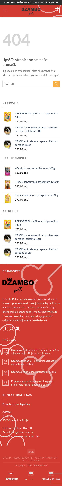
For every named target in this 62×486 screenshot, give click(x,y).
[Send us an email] (17, 328)
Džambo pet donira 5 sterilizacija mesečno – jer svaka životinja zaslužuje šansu (35, 351)
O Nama (7, 458)
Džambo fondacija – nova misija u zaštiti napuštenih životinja (33, 362)
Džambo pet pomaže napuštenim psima (33, 371)
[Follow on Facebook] (5, 328)
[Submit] (56, 84)
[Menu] (4, 11)
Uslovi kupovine (23, 458)
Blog (25, 460)
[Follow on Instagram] (11, 328)
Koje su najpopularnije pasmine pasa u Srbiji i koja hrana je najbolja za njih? (32, 383)
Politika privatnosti (46, 458)
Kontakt (35, 460)
